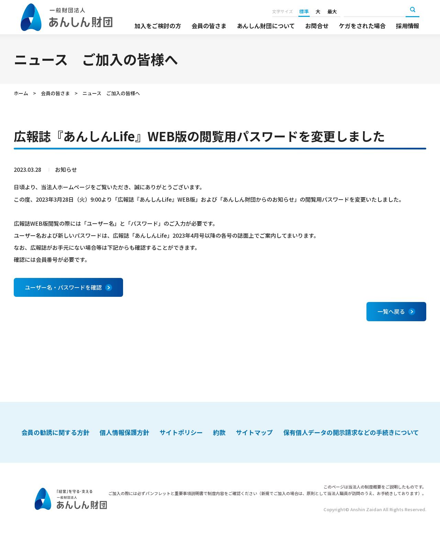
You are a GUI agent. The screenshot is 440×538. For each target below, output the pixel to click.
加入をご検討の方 (157, 25)
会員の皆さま (209, 25)
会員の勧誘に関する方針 (55, 432)
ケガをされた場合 (362, 25)
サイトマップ (254, 432)
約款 (219, 432)
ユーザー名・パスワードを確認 (63, 287)
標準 (304, 11)
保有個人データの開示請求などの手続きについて (351, 432)
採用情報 (407, 25)
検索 (412, 10)
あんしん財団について (266, 25)
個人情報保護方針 (124, 432)
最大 (332, 11)
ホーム (21, 93)
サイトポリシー (181, 432)
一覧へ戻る (391, 311)
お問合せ (317, 25)
